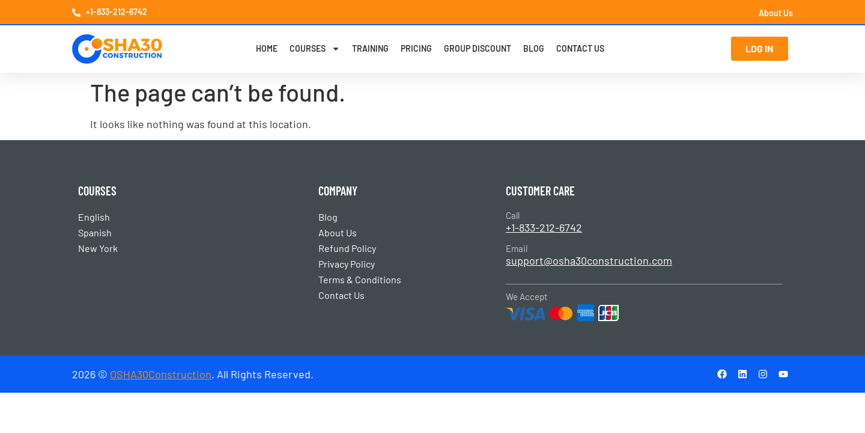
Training (370, 48)
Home (267, 48)
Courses (315, 48)
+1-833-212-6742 (544, 227)
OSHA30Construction (160, 374)
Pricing (416, 48)
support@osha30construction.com (589, 260)
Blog (533, 48)
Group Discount (477, 48)
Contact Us (580, 48)
